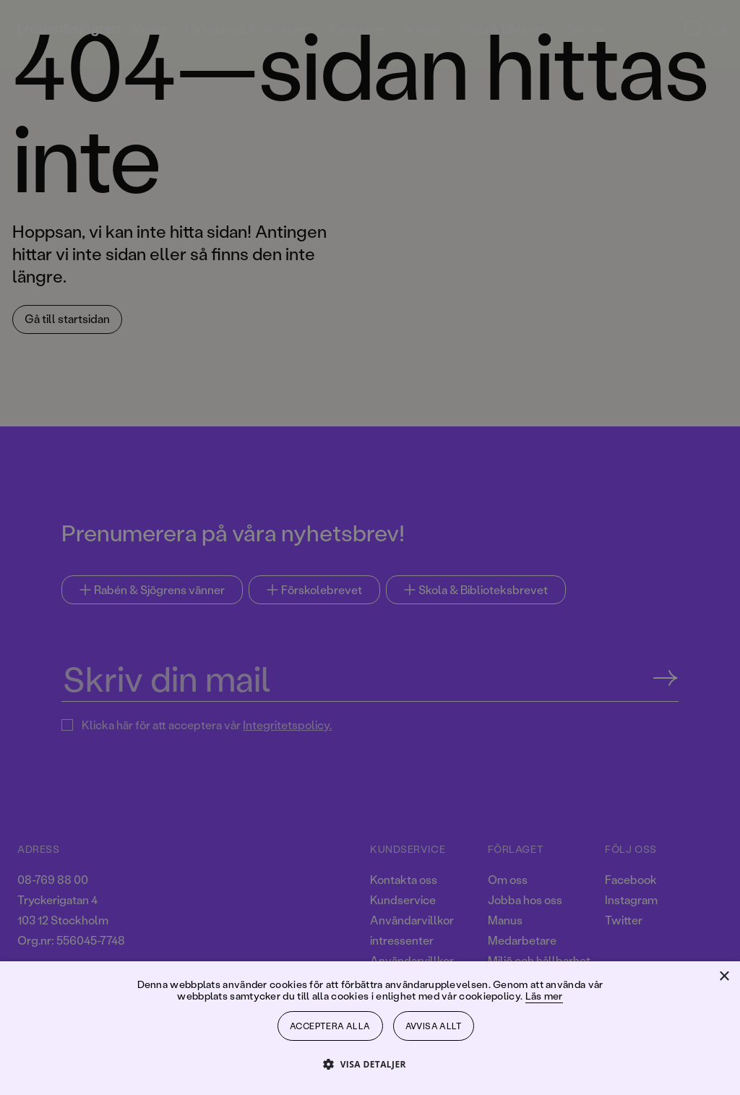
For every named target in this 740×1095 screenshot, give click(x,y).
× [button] (723, 976)
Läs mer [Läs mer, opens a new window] (544, 995)
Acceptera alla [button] (330, 1026)
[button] (370, 1063)
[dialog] (370, 547)
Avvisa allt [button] (433, 1026)
